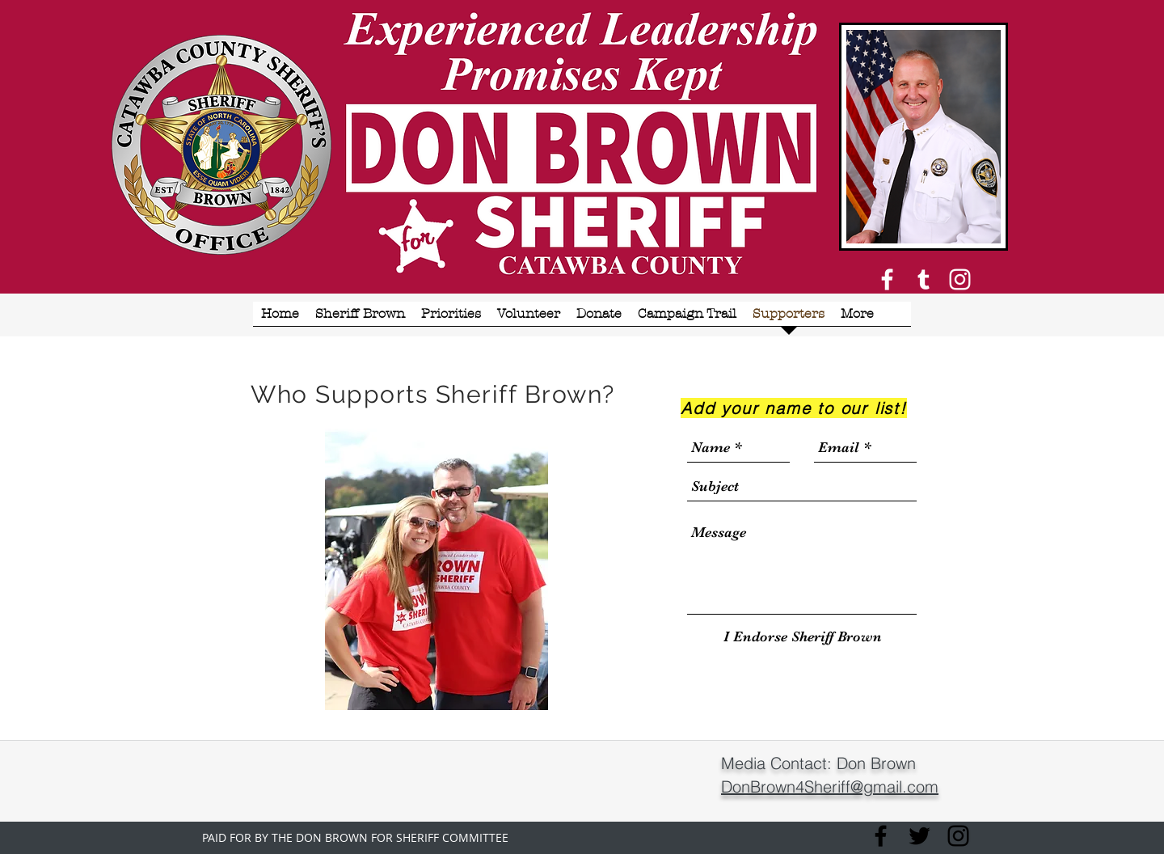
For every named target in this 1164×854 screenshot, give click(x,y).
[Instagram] (960, 279)
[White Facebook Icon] (887, 279)
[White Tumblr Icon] (923, 279)
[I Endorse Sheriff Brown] (802, 637)
